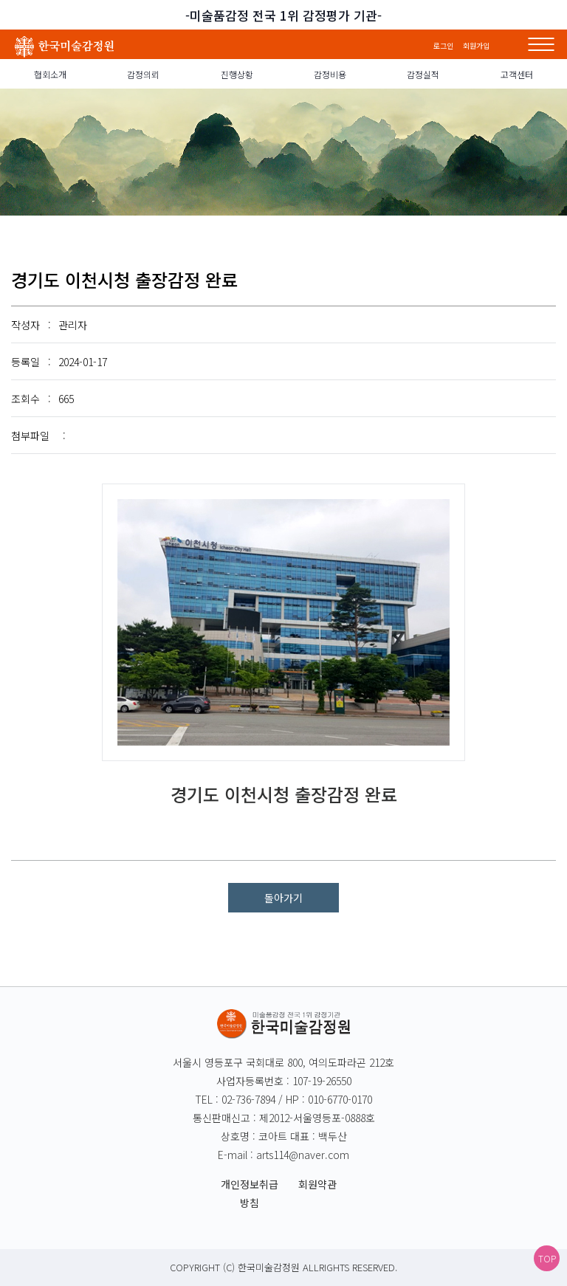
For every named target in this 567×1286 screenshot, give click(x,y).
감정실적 (423, 74)
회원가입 (476, 45)
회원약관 (317, 1184)
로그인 (444, 45)
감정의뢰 (143, 74)
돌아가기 (283, 897)
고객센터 (517, 74)
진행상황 (237, 74)
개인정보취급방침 (249, 1193)
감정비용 (330, 74)
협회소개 (50, 74)
